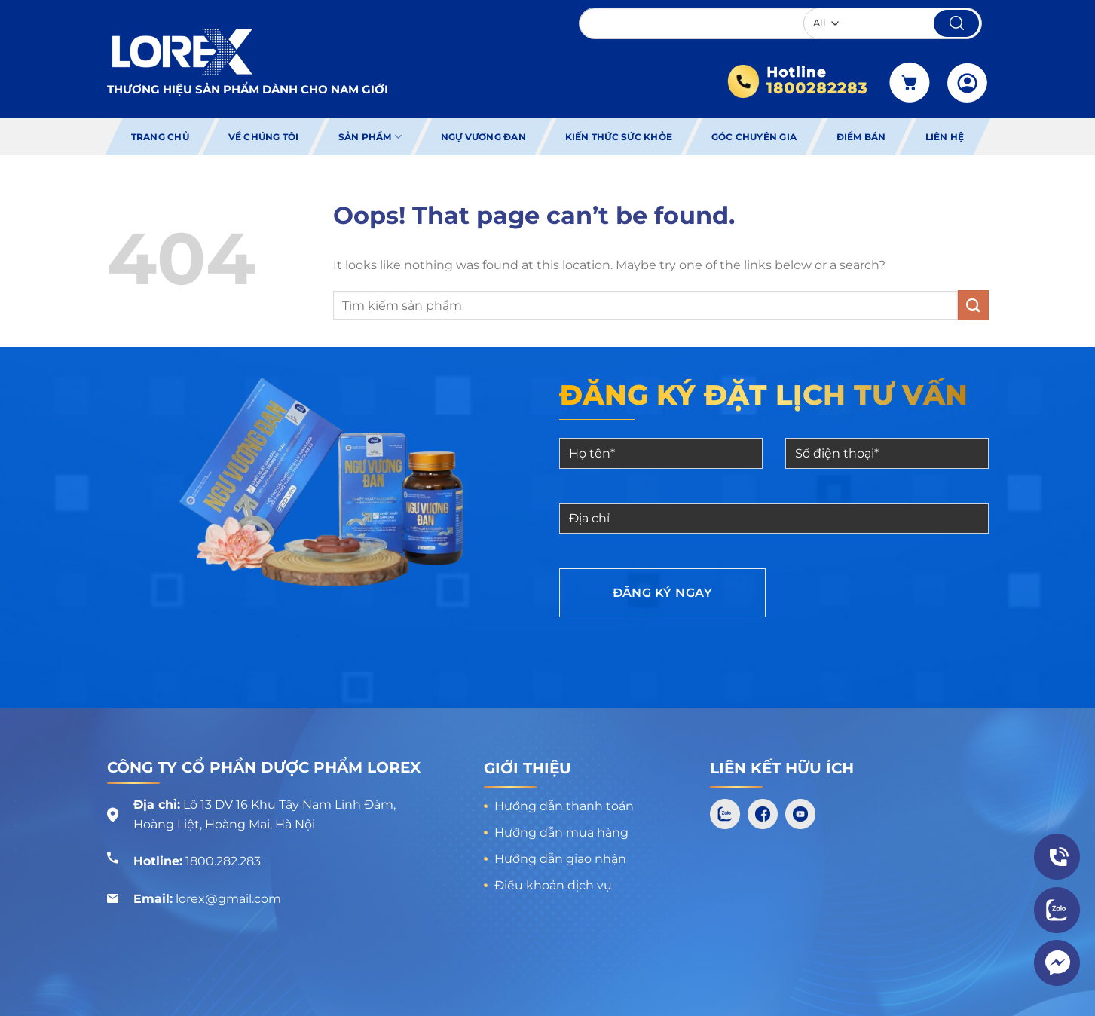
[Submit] (973, 305)
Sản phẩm (369, 137)
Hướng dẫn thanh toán (564, 806)
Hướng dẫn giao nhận (560, 859)
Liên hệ (945, 136)
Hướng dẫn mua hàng (561, 832)
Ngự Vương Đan (483, 136)
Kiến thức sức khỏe (618, 136)
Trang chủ (159, 136)
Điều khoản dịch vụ (553, 885)
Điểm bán (861, 136)
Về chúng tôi (263, 136)
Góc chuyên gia (754, 136)
